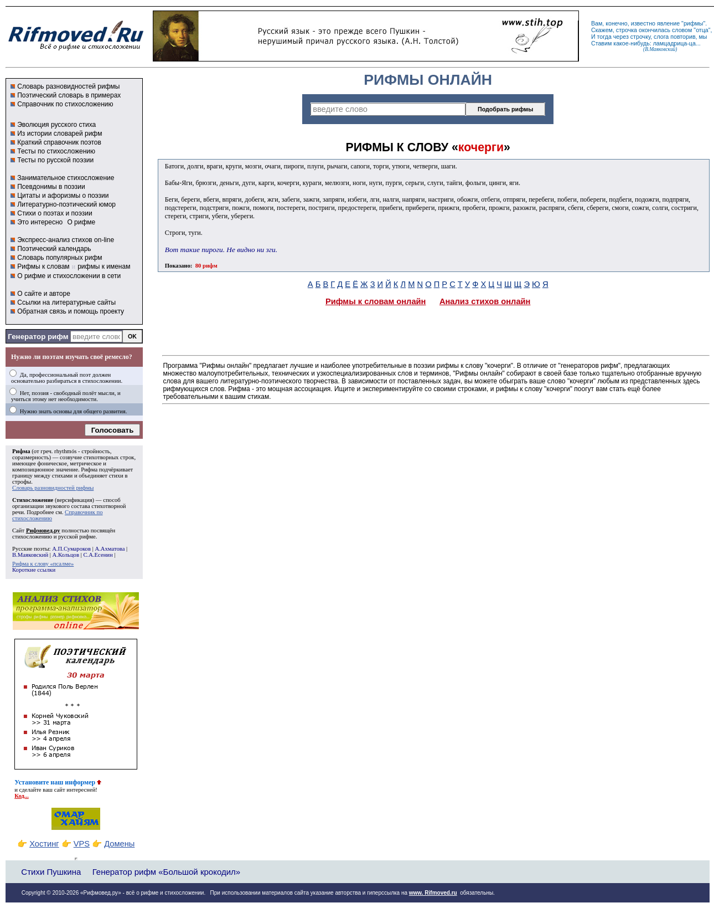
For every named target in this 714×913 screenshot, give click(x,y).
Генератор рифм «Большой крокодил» (166, 871)
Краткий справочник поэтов (59, 142)
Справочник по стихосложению (65, 104)
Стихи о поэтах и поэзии (54, 213)
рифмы (693, 23)
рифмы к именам (103, 266)
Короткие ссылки (33, 570)
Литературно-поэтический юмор (66, 204)
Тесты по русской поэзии (55, 160)
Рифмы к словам (43, 266)
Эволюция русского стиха (56, 125)
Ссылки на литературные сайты (66, 302)
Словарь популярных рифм (59, 257)
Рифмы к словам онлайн (375, 301)
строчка (626, 30)
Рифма (21, 451)
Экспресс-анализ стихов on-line (65, 240)
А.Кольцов (66, 555)
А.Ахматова (110, 549)
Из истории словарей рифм (59, 133)
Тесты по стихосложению (56, 151)
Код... (21, 796)
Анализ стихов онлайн (485, 301)
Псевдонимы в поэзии (51, 187)
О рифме (81, 222)
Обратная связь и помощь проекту (70, 311)
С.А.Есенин (97, 555)
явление (668, 23)
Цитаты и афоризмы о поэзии (62, 195)
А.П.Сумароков (71, 549)
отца (702, 30)
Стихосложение (32, 500)
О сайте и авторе (43, 294)
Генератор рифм (38, 336)
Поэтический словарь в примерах (69, 95)
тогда (604, 36)
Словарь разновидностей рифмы (68, 86)
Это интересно (40, 222)
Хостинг (44, 843)
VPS (82, 843)
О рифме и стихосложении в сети (69, 276)
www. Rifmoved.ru (433, 893)
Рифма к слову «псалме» (43, 564)
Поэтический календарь (54, 249)
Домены (119, 843)
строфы (21, 482)
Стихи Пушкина (51, 871)
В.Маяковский (30, 555)
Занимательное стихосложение (65, 178)
